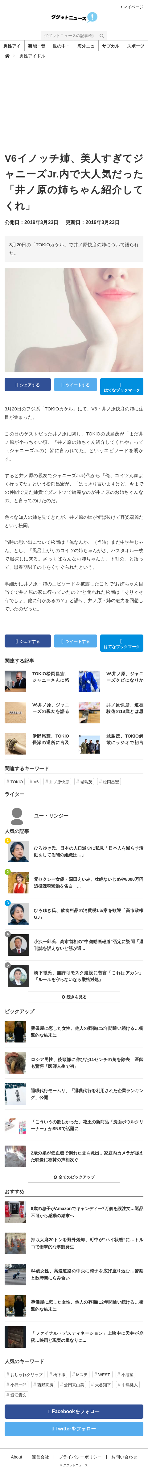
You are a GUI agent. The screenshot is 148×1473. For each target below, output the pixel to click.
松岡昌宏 (111, 782)
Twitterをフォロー (76, 1428)
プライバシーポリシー (80, 1457)
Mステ (82, 1374)
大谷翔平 (103, 1385)
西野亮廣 (45, 1385)
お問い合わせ (124, 1457)
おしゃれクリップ (26, 1374)
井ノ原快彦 (59, 782)
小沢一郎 (18, 1385)
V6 (36, 782)
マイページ (132, 7)
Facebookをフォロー (76, 1411)
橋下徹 (59, 1374)
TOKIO (16, 782)
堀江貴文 (18, 1395)
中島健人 (130, 1385)
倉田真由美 (74, 1385)
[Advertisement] (74, 110)
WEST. (104, 1374)
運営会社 (40, 1457)
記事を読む (39, 681)
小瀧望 (127, 1374)
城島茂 (86, 782)
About (16, 1457)
